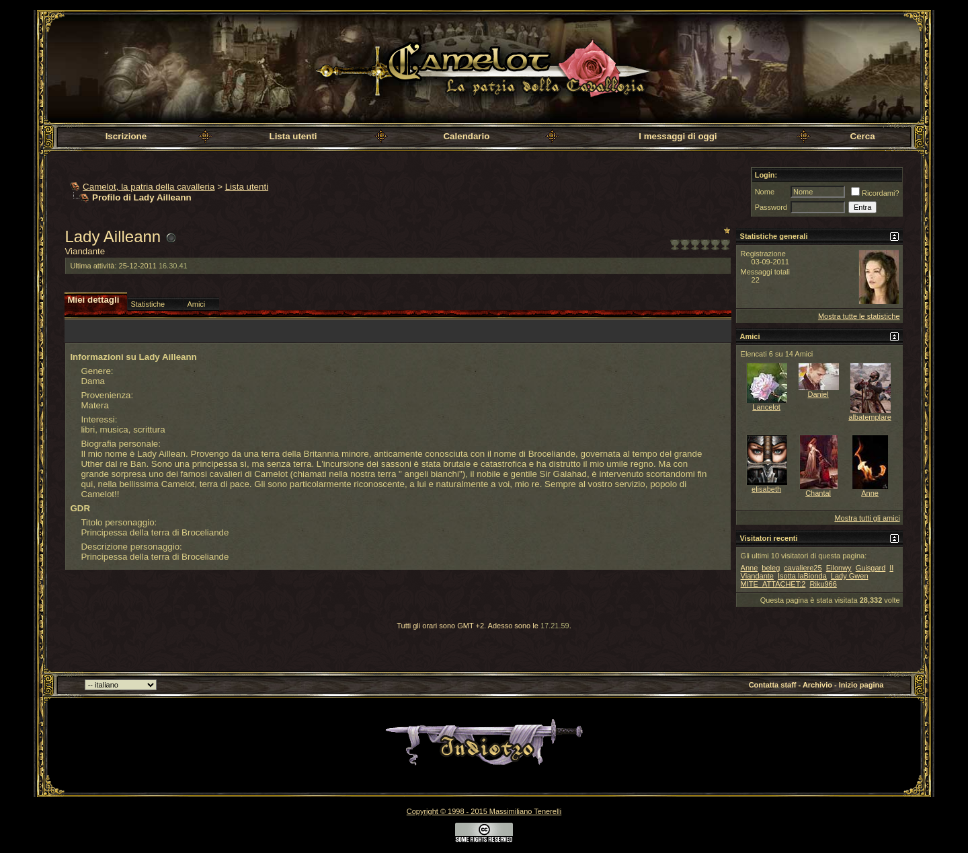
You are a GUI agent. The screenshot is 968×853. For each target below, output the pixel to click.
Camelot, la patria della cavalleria (148, 187)
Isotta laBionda (802, 576)
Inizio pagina (861, 685)
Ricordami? (875, 193)
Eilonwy (839, 568)
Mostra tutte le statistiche (859, 316)
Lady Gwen (850, 576)
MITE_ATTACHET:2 (773, 584)
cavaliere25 (802, 568)
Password (771, 207)
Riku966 (822, 584)
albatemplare (869, 417)
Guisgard (871, 568)
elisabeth (766, 489)
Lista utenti (293, 136)
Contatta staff (773, 685)
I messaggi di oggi (678, 136)
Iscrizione (126, 136)
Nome (764, 192)
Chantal (818, 493)
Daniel (818, 394)
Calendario (466, 136)
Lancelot (766, 407)
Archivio (817, 685)
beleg (771, 568)
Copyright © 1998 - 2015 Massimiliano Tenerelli (484, 811)
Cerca (862, 136)
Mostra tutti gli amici (866, 518)
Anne (870, 493)
